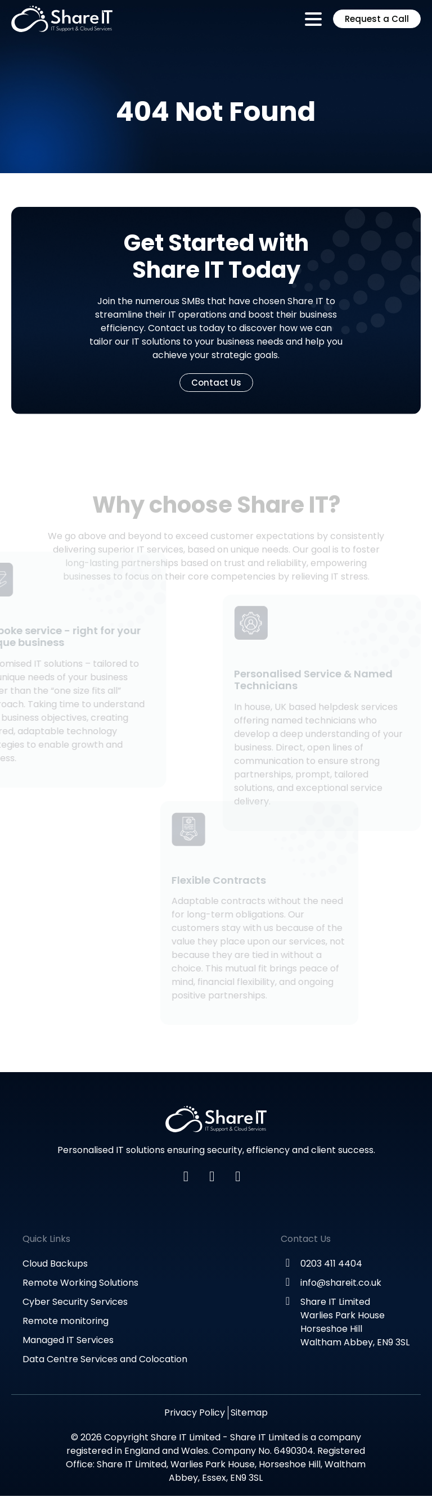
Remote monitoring (65, 1320)
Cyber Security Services (75, 1301)
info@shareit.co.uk (340, 1282)
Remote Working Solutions (80, 1282)
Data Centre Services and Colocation (104, 1359)
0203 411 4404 (331, 1263)
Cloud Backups (55, 1263)
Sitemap (249, 1412)
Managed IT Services (68, 1340)
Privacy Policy (194, 1412)
